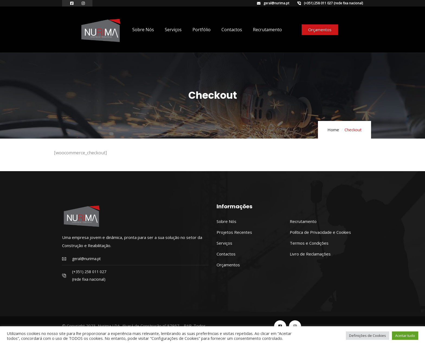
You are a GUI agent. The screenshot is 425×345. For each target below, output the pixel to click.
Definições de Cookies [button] (367, 335)
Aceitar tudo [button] (405, 335)
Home (333, 129)
